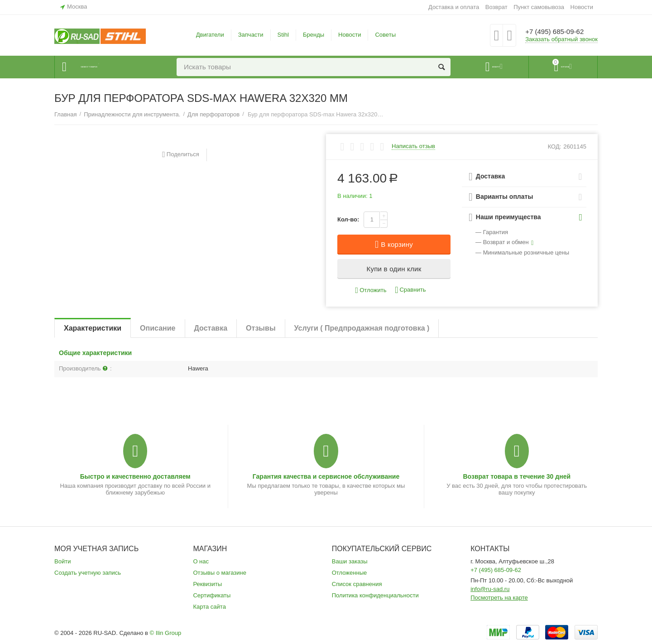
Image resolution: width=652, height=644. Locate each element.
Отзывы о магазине (219, 572)
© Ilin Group (166, 633)
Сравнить (410, 290)
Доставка (211, 328)
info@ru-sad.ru (489, 589)
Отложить (371, 290)
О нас (201, 561)
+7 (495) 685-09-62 (560, 31)
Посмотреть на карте (499, 597)
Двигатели (210, 34)
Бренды (313, 34)
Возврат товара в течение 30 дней (516, 476)
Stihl (283, 34)
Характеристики (92, 328)
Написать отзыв (413, 146)
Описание (157, 328)
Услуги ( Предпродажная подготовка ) (362, 328)
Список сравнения (357, 584)
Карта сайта (209, 606)
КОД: (554, 146)
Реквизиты (207, 584)
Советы (385, 34)
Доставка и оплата (453, 7)
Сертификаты (211, 595)
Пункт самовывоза (538, 7)
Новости (581, 7)
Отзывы (260, 328)
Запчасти (251, 34)
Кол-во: (348, 219)
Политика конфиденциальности (375, 595)
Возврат (496, 7)
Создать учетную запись (87, 572)
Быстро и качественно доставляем (135, 476)
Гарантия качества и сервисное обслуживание (326, 476)
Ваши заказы (350, 561)
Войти (62, 561)
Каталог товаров (109, 67)
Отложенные (349, 572)
